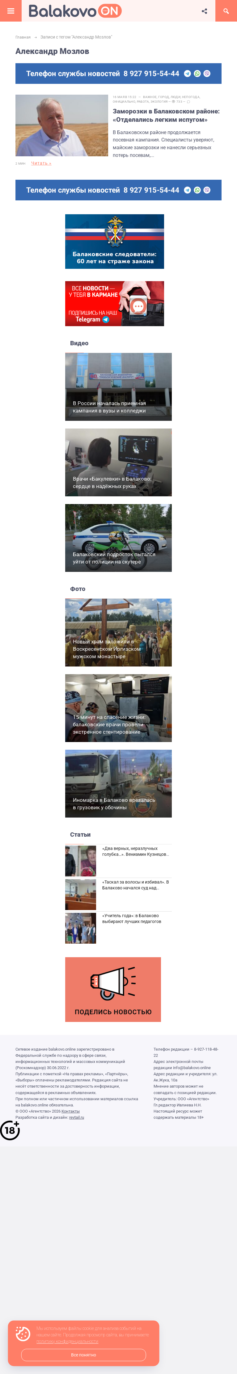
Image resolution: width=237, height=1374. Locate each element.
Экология (163, 101)
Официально (128, 101)
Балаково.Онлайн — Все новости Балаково (75, 11)
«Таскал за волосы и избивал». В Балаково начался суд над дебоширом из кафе (135, 884)
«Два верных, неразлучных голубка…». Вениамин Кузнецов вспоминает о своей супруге (134, 850)
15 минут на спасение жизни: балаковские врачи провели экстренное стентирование (109, 721)
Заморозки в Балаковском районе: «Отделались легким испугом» (162, 116)
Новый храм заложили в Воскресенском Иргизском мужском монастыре (107, 645)
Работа (148, 101)
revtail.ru (76, 1113)
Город (168, 97)
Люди (180, 97)
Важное (154, 97)
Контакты (70, 1107)
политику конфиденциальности (67, 1341)
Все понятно (83, 1355)
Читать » (41, 163)
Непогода (195, 97)
